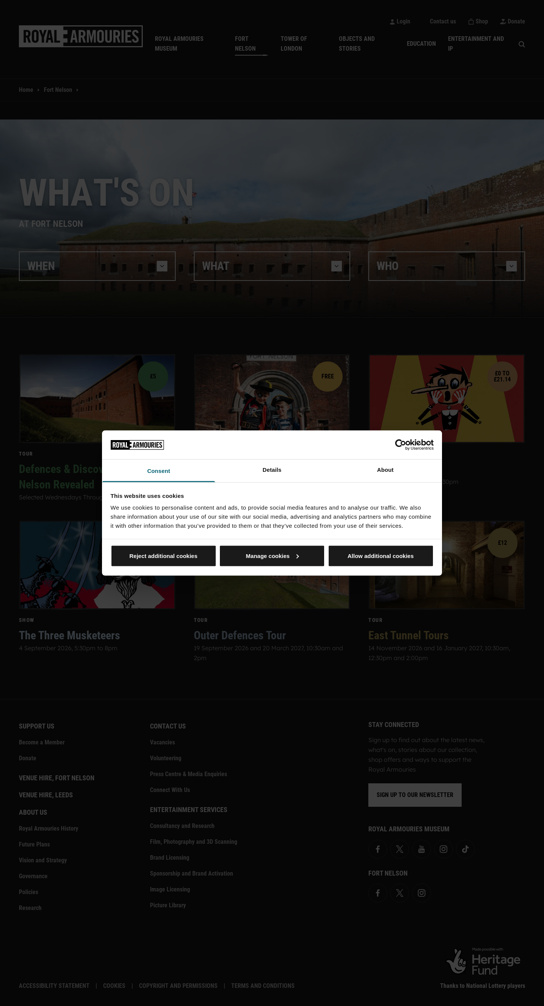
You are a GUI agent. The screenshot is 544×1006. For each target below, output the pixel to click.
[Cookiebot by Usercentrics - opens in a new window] (401, 444)
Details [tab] (272, 470)
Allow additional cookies (381, 555)
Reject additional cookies (163, 555)
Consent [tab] (158, 471)
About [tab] (385, 470)
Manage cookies (272, 555)
